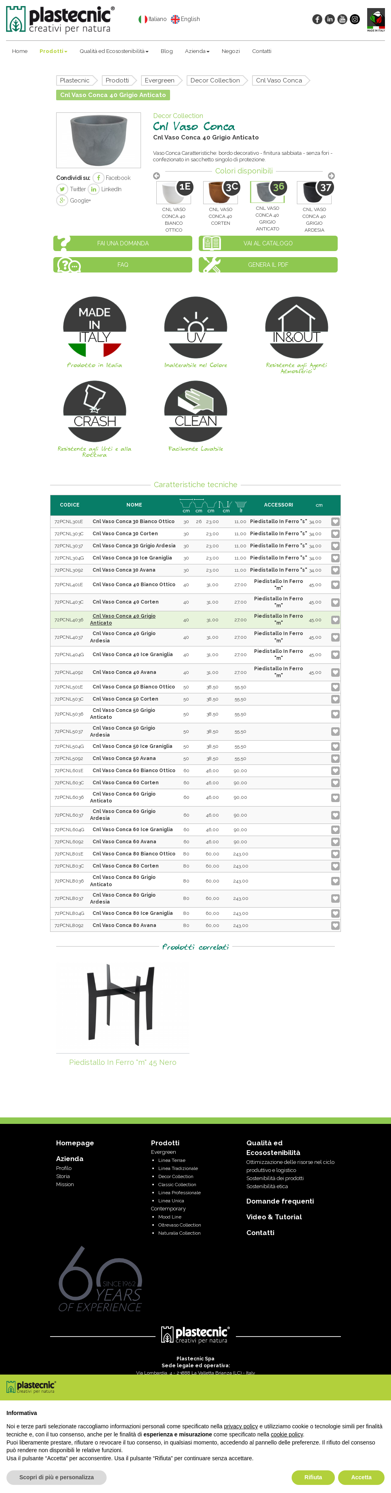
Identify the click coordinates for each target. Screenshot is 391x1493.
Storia (63, 1176)
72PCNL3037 (69, 546)
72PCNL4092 (69, 672)
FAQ (123, 265)
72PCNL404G (69, 654)
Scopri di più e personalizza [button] (56, 1477)
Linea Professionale (179, 1192)
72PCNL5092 (69, 758)
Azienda (197, 51)
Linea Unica (171, 1201)
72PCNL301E (69, 521)
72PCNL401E (69, 584)
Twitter (71, 189)
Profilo (63, 1168)
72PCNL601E (69, 770)
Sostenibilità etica (267, 1186)
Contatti (261, 51)
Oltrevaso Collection (179, 1225)
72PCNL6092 (69, 842)
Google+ (73, 200)
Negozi (231, 51)
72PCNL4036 (69, 620)
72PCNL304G (69, 558)
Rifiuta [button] (313, 1477)
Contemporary (168, 1209)
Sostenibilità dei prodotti (275, 1178)
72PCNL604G (69, 829)
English (185, 19)
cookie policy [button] (287, 1434)
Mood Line (169, 1217)
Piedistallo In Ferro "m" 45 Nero (123, 1062)
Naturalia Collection (179, 1233)
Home (19, 51)
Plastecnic (75, 80)
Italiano (153, 19)
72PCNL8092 (69, 925)
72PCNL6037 (69, 815)
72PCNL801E (69, 854)
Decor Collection (215, 80)
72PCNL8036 (69, 881)
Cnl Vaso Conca (279, 80)
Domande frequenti (280, 1201)
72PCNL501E (69, 687)
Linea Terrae (171, 1160)
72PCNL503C (69, 699)
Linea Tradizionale (178, 1168)
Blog (167, 51)
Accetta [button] (361, 1477)
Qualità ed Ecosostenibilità (114, 51)
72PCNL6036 (69, 797)
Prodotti (53, 51)
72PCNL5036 (69, 714)
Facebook (111, 178)
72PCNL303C (69, 533)
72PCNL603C (69, 783)
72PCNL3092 (69, 570)
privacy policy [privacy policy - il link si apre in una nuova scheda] (241, 1426)
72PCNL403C (69, 602)
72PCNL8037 (69, 898)
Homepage (75, 1143)
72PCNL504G (69, 746)
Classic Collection (177, 1184)
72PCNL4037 (69, 637)
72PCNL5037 (69, 731)
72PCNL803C (69, 866)
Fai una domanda (123, 243)
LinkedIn (105, 189)
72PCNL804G (69, 913)
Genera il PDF (268, 265)
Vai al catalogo (268, 243)
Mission (65, 1184)
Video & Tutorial (274, 1217)
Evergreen (159, 80)
